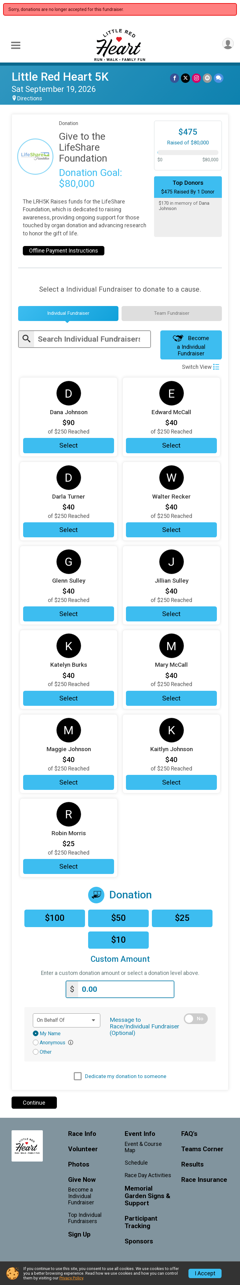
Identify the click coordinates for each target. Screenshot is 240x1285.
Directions (29, 98)
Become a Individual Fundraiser (191, 345)
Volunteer (83, 1149)
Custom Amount (120, 959)
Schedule (136, 1163)
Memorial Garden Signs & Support (147, 1196)
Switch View (200, 367)
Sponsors (139, 1241)
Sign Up (79, 1234)
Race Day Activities (148, 1175)
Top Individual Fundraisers (85, 1218)
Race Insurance (204, 1179)
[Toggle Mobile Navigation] (15, 45)
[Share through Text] (218, 78)
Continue (34, 1102)
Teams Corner (202, 1149)
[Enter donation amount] (126, 989)
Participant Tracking (141, 1222)
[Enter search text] (92, 339)
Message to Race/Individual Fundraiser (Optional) (144, 1026)
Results (192, 1164)
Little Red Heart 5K (60, 76)
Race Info (82, 1133)
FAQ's (189, 1133)
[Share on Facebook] (174, 78)
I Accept (205, 1273)
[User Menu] (228, 43)
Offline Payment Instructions (63, 251)
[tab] (68, 313)
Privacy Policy (71, 1278)
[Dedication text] (66, 1020)
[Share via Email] (207, 78)
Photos (78, 1164)
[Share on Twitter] (185, 78)
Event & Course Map (143, 1147)
